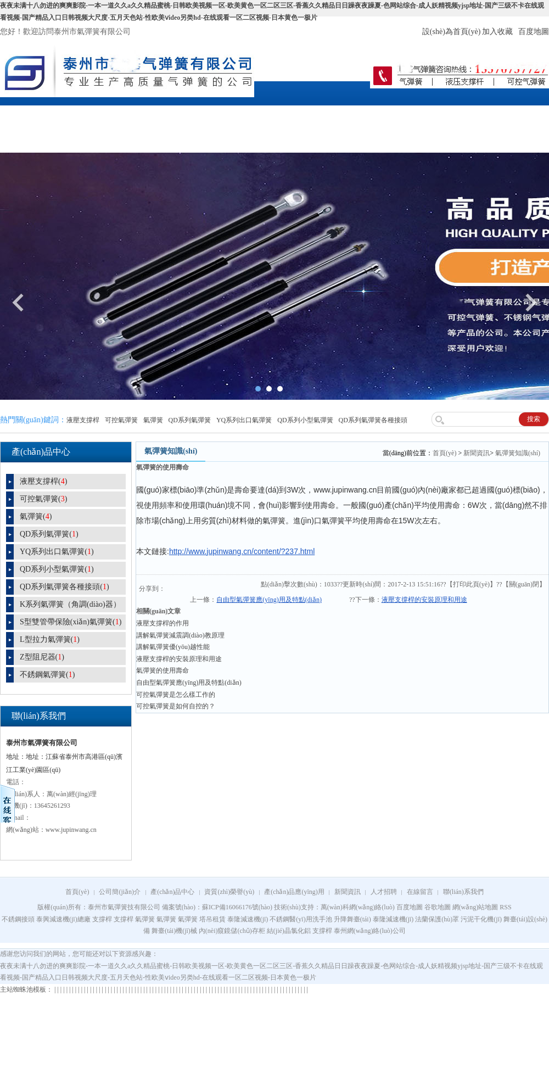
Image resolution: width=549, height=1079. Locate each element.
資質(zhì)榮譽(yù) (214, 115)
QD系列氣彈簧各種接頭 (373, 420)
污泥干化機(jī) (481, 919)
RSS (505, 907)
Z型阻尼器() (42, 657)
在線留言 (455, 115)
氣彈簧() (36, 516)
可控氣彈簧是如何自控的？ (175, 706)
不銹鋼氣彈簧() (47, 674)
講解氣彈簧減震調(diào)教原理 (180, 635)
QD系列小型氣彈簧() (57, 569)
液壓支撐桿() (43, 481)
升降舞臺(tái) (352, 919)
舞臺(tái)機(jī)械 (174, 931)
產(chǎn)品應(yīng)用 (274, 127)
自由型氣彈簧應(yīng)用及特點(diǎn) (269, 599)
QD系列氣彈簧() (49, 534)
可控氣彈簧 (121, 420)
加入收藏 (497, 31)
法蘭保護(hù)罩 (437, 919)
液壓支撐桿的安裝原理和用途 (424, 599)
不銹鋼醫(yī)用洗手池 (301, 919)
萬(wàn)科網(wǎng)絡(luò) (358, 907)
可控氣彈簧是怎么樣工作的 (175, 694)
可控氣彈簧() (43, 499)
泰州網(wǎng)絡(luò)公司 (370, 931)
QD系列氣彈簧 (190, 420)
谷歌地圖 (437, 907)
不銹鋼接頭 (18, 919)
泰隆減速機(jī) (247, 919)
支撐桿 (102, 919)
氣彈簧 (153, 420)
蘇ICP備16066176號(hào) (237, 907)
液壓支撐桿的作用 (162, 623)
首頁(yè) (444, 453)
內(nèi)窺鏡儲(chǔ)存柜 (232, 931)
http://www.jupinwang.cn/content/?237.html (242, 551)
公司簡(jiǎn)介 (93, 115)
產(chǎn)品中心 (154, 115)
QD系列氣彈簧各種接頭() (64, 587)
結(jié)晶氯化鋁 (289, 931)
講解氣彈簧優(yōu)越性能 (173, 647)
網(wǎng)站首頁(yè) (32, 127)
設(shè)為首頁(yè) (451, 31)
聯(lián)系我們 (516, 115)
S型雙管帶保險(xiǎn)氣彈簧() (70, 622)
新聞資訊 (335, 115)
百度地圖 (533, 31)
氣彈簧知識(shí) (517, 453)
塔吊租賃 (212, 919)
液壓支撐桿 (82, 420)
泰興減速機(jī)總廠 (63, 919)
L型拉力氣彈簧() (50, 639)
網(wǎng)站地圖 (475, 907)
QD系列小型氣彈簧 (305, 420)
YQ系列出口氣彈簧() (57, 551)
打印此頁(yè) (471, 584)
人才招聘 (395, 115)
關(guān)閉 (524, 584)
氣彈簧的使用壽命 (162, 670)
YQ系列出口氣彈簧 (244, 420)
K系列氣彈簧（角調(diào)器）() (63, 606)
